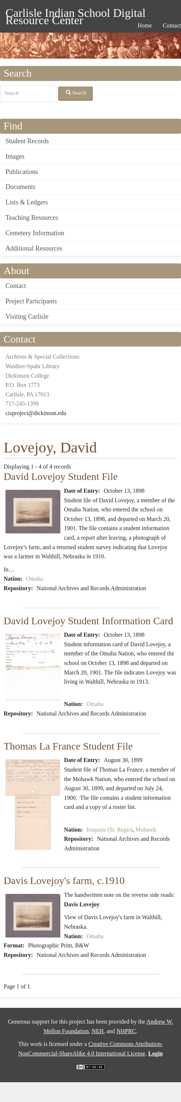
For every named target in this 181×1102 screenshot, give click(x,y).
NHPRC (126, 1031)
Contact (15, 285)
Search (76, 93)
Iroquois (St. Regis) (110, 829)
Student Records (27, 141)
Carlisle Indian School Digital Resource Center (75, 14)
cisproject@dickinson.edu (35, 413)
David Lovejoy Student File (61, 476)
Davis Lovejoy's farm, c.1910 (64, 880)
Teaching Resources (31, 217)
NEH (97, 1031)
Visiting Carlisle (26, 316)
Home (144, 25)
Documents (20, 187)
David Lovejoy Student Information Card (88, 620)
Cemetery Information (34, 233)
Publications (21, 171)
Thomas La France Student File (68, 746)
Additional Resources (33, 248)
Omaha (34, 579)
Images (14, 156)
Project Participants (31, 301)
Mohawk (145, 829)
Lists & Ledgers (26, 202)
